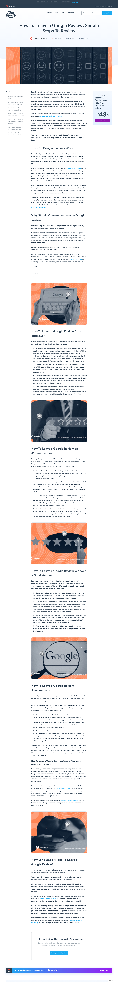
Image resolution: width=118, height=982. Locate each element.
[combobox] (112, 980)
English (111, 980)
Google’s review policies (69, 800)
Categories (71, 13)
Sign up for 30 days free (59, 953)
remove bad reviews (62, 788)
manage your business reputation (50, 116)
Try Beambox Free (102, 970)
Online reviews (76, 259)
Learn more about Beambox (103, 6)
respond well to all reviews (49, 899)
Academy (50, 12)
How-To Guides (59, 12)
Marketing (56, 38)
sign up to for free (74, 168)
